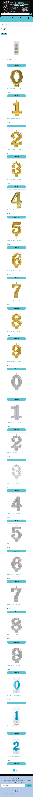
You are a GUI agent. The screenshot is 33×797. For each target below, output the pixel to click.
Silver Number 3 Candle (14, 483)
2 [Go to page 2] (16, 770)
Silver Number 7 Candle (14, 604)
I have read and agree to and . (16, 787)
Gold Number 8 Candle (14, 331)
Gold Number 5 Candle (14, 240)
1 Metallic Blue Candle (13, 726)
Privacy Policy (27, 787)
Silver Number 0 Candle (14, 392)
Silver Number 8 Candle (14, 635)
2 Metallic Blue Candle (14, 756)
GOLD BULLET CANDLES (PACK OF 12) (14, 58)
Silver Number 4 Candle (14, 513)
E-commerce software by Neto (25, 793)
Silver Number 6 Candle (14, 574)
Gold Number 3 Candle (14, 179)
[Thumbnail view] (2, 34)
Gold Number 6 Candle (14, 270)
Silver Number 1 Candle (14, 422)
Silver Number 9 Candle (14, 665)
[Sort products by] (24, 34)
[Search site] (30, 14)
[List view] (5, 34)
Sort (13, 34)
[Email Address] (13, 785)
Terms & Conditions (18, 787)
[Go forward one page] (19, 770)
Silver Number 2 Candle (14, 452)
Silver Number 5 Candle (14, 544)
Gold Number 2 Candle (14, 149)
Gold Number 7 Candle (14, 301)
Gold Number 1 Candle (13, 118)
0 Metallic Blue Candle (14, 695)
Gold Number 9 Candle (14, 361)
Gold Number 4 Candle (14, 210)
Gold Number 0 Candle (14, 88)
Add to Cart (16, 65)
